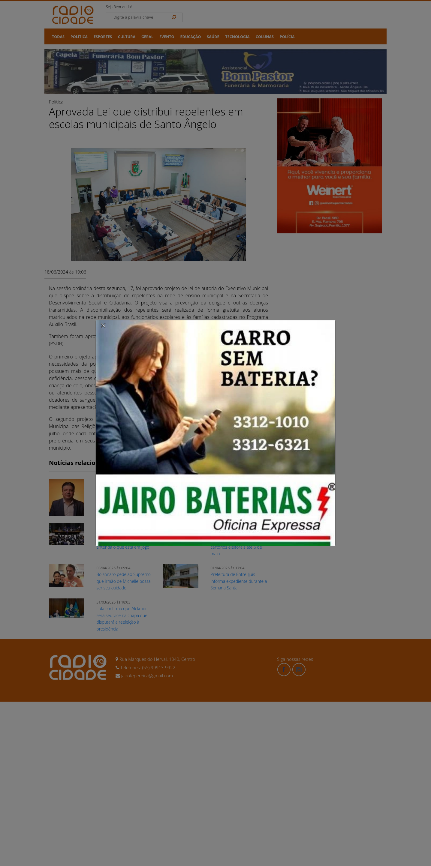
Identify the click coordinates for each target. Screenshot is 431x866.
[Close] (103, 325)
